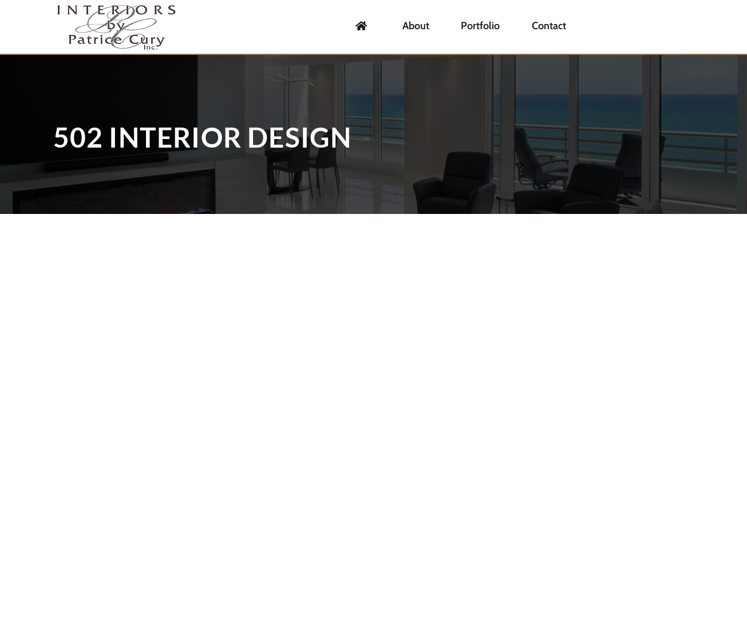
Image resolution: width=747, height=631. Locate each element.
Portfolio (502, 26)
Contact (562, 26)
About (446, 26)
